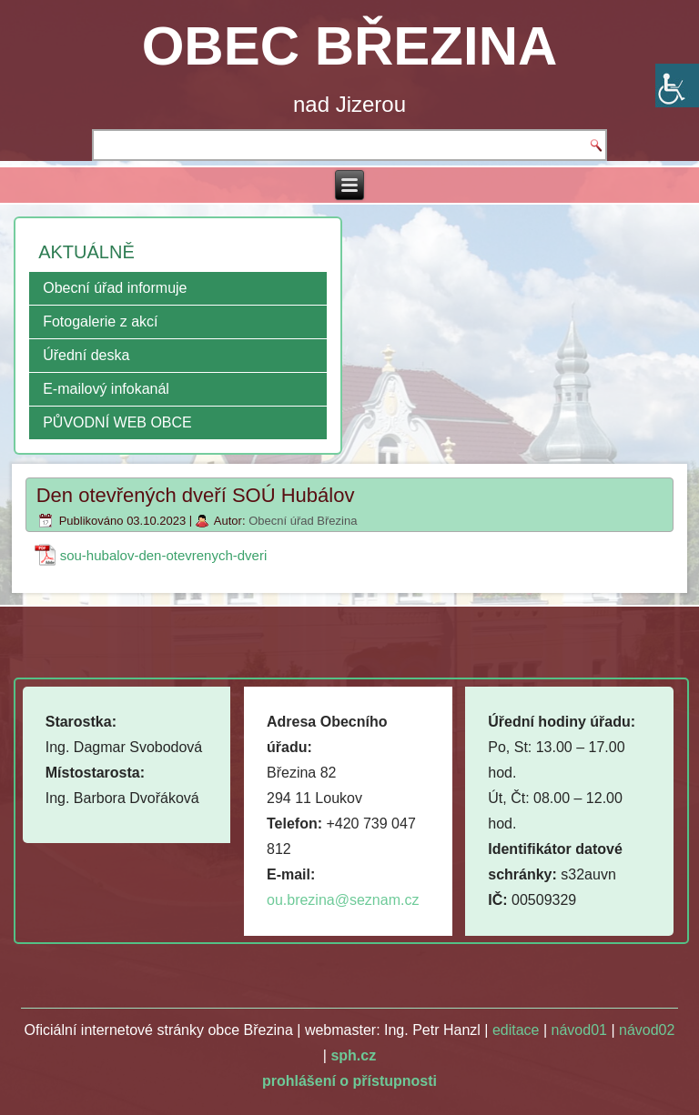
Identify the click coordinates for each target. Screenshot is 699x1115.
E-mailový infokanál (106, 389)
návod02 (646, 1030)
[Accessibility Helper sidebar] (677, 85)
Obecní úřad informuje (115, 288)
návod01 (579, 1030)
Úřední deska (86, 355)
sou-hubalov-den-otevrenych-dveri (164, 555)
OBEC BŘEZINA (350, 45)
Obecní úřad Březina (302, 520)
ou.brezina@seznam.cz (343, 900)
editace (516, 1030)
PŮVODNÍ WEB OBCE (117, 422)
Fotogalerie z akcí (100, 321)
